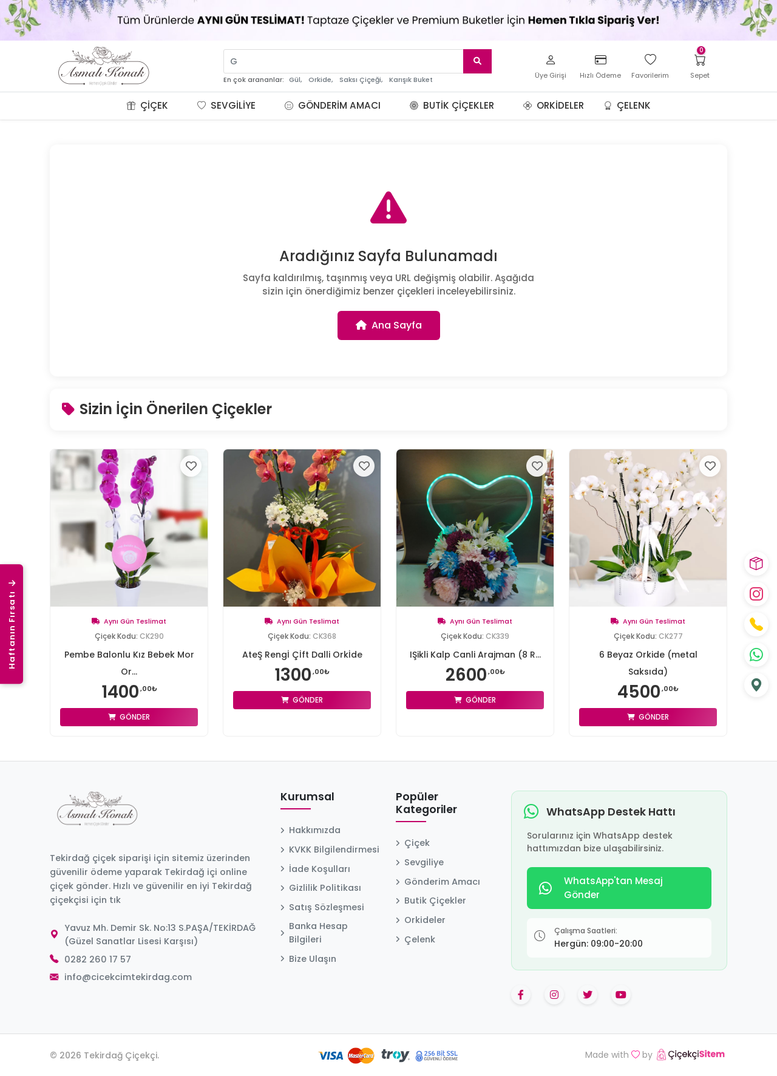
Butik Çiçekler (452, 105)
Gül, (295, 80)
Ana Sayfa (389, 325)
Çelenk (627, 105)
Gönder (129, 717)
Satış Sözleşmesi (322, 907)
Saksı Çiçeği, (360, 80)
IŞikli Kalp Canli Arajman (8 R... (475, 655)
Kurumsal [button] (307, 797)
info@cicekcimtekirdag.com (128, 977)
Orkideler (553, 105)
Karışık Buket (411, 80)
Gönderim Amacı (333, 105)
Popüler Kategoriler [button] (426, 804)
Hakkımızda (310, 830)
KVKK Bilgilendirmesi (329, 849)
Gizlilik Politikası (320, 888)
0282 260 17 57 (97, 959)
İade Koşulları (315, 869)
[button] (183, 105)
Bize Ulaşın (308, 959)
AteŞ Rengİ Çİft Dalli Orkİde (302, 655)
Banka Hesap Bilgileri (314, 932)
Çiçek (147, 105)
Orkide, (320, 80)
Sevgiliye (226, 105)
